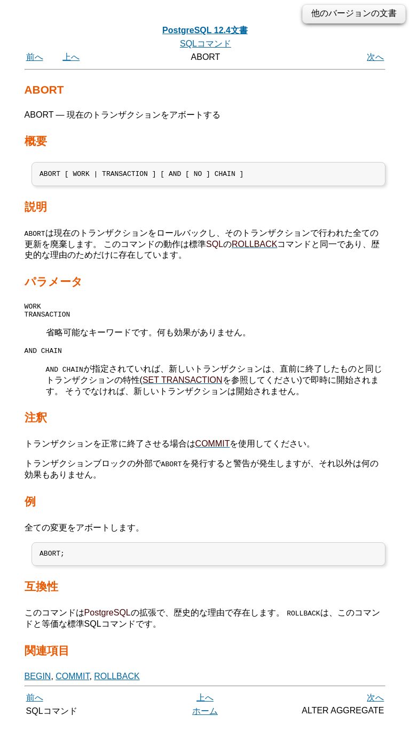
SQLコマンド (205, 43)
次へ (375, 56)
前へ (34, 56)
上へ (71, 56)
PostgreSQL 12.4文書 (205, 30)
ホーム (205, 719)
